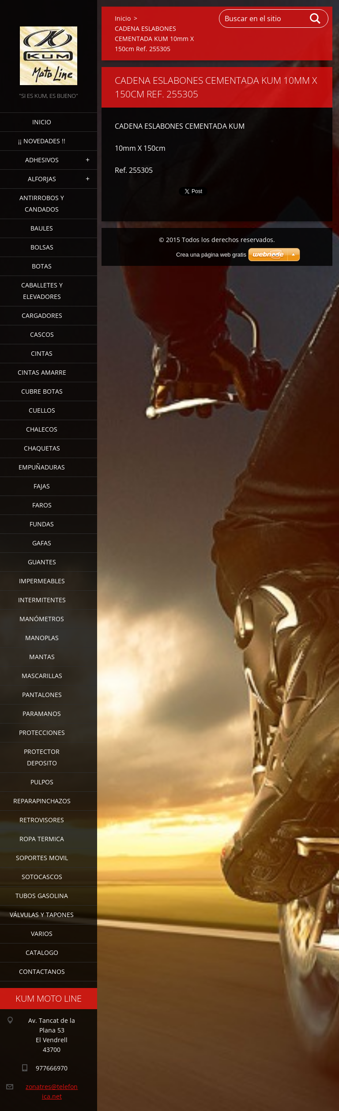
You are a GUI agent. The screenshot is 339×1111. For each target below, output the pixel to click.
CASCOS (42, 334)
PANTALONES (42, 694)
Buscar (315, 18)
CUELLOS (42, 410)
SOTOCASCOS (42, 876)
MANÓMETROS (41, 619)
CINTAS (42, 353)
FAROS (42, 505)
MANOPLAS (42, 638)
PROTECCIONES (42, 732)
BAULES (41, 228)
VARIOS (42, 933)
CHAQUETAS (42, 448)
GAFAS (41, 543)
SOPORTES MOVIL (42, 858)
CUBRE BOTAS (42, 391)
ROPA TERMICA (41, 839)
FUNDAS (42, 524)
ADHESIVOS (42, 160)
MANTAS (42, 656)
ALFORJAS (42, 179)
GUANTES (42, 562)
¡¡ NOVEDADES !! (41, 141)
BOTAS (42, 266)
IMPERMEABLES (42, 581)
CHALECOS (41, 429)
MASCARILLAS (42, 675)
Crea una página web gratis (211, 254)
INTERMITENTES (42, 600)
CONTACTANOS (42, 971)
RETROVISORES (41, 820)
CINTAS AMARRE (42, 372)
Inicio (41, 122)
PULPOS (41, 782)
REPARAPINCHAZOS (42, 801)
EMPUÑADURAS (42, 467)
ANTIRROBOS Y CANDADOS (41, 203)
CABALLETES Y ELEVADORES (42, 291)
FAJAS (42, 486)
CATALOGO (42, 952)
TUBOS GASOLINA (41, 895)
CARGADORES (42, 315)
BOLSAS (41, 247)
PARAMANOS (42, 713)
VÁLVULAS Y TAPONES (42, 914)
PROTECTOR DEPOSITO (42, 757)
